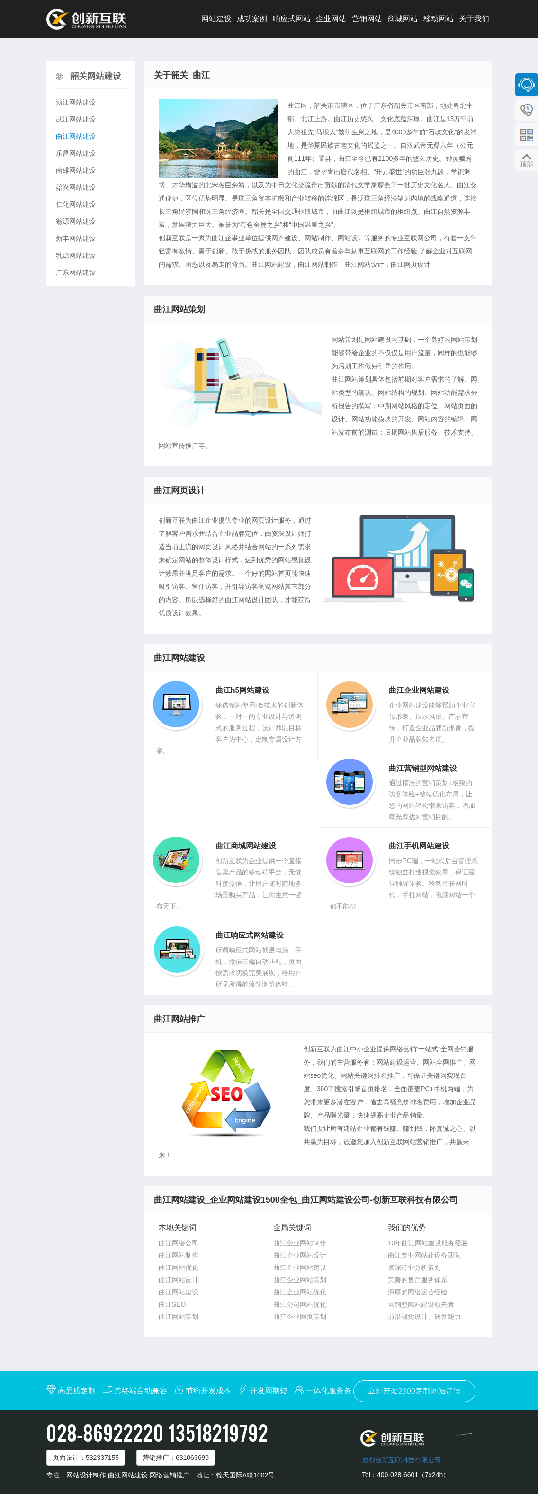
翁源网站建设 (76, 221)
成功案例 (252, 19)
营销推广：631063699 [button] (176, 1457)
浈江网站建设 (76, 102)
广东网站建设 (76, 272)
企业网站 (331, 19)
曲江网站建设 (76, 136)
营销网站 (367, 19)
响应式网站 (292, 19)
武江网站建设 (76, 119)
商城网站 (402, 19)
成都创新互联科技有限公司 (401, 1460)
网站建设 (216, 19)
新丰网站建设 (76, 238)
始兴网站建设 (76, 187)
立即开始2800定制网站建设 (414, 1391)
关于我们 (474, 19)
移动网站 (438, 19)
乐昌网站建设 (76, 153)
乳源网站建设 (76, 255)
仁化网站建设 (76, 204)
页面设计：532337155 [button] (86, 1457)
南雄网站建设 (76, 170)
